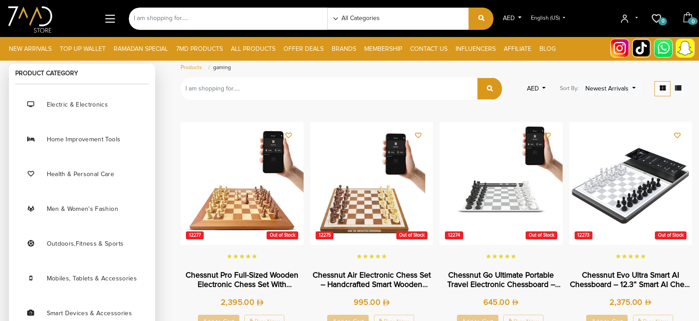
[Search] (481, 19)
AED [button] (510, 18)
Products (191, 67)
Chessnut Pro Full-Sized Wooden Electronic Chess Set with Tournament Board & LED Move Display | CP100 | (241, 281)
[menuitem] (30, 49)
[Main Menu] (109, 18)
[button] (611, 88)
